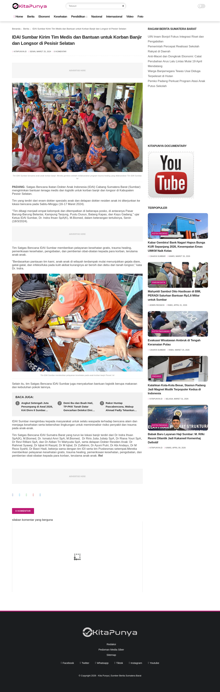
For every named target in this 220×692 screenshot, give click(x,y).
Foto (140, 16)
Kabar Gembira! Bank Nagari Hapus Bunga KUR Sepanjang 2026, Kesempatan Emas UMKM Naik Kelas (176, 246)
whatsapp (103, 662)
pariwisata (158, 282)
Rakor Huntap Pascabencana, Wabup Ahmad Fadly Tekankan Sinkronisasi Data (120, 407)
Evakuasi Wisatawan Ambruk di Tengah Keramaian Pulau (174, 342)
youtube (154, 662)
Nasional (96, 16)
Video (129, 16)
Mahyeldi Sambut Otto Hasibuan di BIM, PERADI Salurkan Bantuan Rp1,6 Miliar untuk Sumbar (174, 295)
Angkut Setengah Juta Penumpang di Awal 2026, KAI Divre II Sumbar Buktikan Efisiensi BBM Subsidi (37, 407)
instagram (136, 662)
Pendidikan (78, 16)
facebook (68, 662)
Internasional (114, 16)
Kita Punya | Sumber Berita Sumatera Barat (119, 675)
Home (18, 16)
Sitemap (111, 654)
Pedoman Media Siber (111, 649)
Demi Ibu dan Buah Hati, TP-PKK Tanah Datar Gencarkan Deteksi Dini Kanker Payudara (78, 407)
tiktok (119, 662)
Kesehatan (60, 16)
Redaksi (111, 644)
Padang (156, 376)
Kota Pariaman (161, 331)
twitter (85, 662)
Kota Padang (159, 233)
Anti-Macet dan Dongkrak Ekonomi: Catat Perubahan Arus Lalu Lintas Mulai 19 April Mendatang (175, 61)
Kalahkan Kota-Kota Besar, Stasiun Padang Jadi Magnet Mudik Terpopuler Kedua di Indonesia (177, 389)
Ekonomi (44, 16)
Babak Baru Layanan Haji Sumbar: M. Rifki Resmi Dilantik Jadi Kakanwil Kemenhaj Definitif (176, 438)
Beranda (16, 28)
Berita (30, 16)
